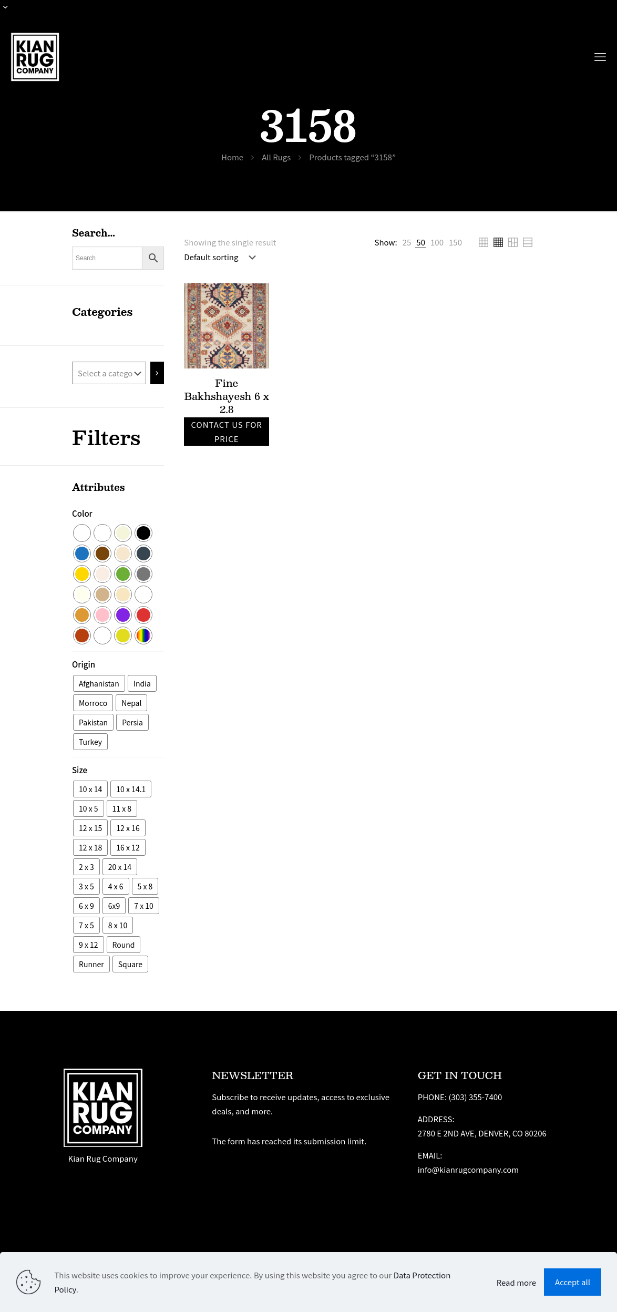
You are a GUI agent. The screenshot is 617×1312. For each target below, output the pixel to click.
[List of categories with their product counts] (109, 373)
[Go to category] (157, 373)
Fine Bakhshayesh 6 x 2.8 (226, 395)
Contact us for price (226, 431)
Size (79, 769)
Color (82, 513)
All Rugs (276, 156)
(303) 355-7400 (475, 1096)
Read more (516, 1282)
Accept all (572, 1281)
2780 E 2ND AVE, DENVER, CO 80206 (482, 1133)
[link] (407, 242)
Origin (83, 664)
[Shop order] (222, 257)
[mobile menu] (600, 56)
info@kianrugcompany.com (468, 1169)
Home (232, 156)
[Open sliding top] (12, 12)
